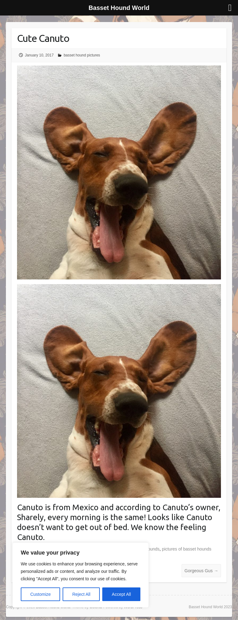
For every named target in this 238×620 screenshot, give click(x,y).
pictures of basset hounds (187, 548)
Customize (40, 594)
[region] (80, 575)
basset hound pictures (82, 55)
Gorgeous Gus (201, 570)
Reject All (81, 594)
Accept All (121, 594)
